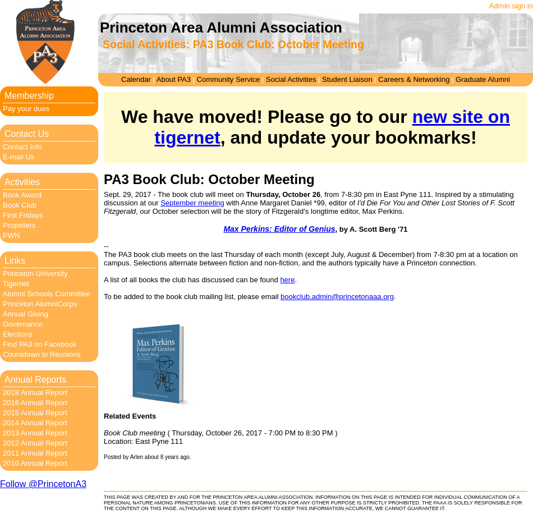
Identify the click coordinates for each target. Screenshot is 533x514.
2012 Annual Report (35, 443)
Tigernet (16, 283)
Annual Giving (25, 314)
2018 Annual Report (35, 392)
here (287, 280)
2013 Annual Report (35, 433)
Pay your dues (26, 108)
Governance (23, 324)
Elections (18, 334)
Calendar (136, 79)
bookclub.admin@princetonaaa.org (337, 296)
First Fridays (23, 215)
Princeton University (35, 273)
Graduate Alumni (483, 79)
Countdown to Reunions (42, 354)
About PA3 (174, 79)
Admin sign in (511, 6)
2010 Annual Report (35, 463)
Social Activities (291, 79)
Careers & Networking (413, 79)
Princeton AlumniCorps (40, 304)
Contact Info (22, 147)
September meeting (192, 203)
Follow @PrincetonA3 (43, 484)
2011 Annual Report (35, 453)
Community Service (228, 79)
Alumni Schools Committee (46, 294)
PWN (11, 235)
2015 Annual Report (35, 413)
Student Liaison (347, 79)
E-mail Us (18, 157)
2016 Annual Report (35, 402)
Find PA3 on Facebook (39, 344)
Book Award (22, 195)
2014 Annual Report (35, 423)
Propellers (19, 225)
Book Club (19, 205)
